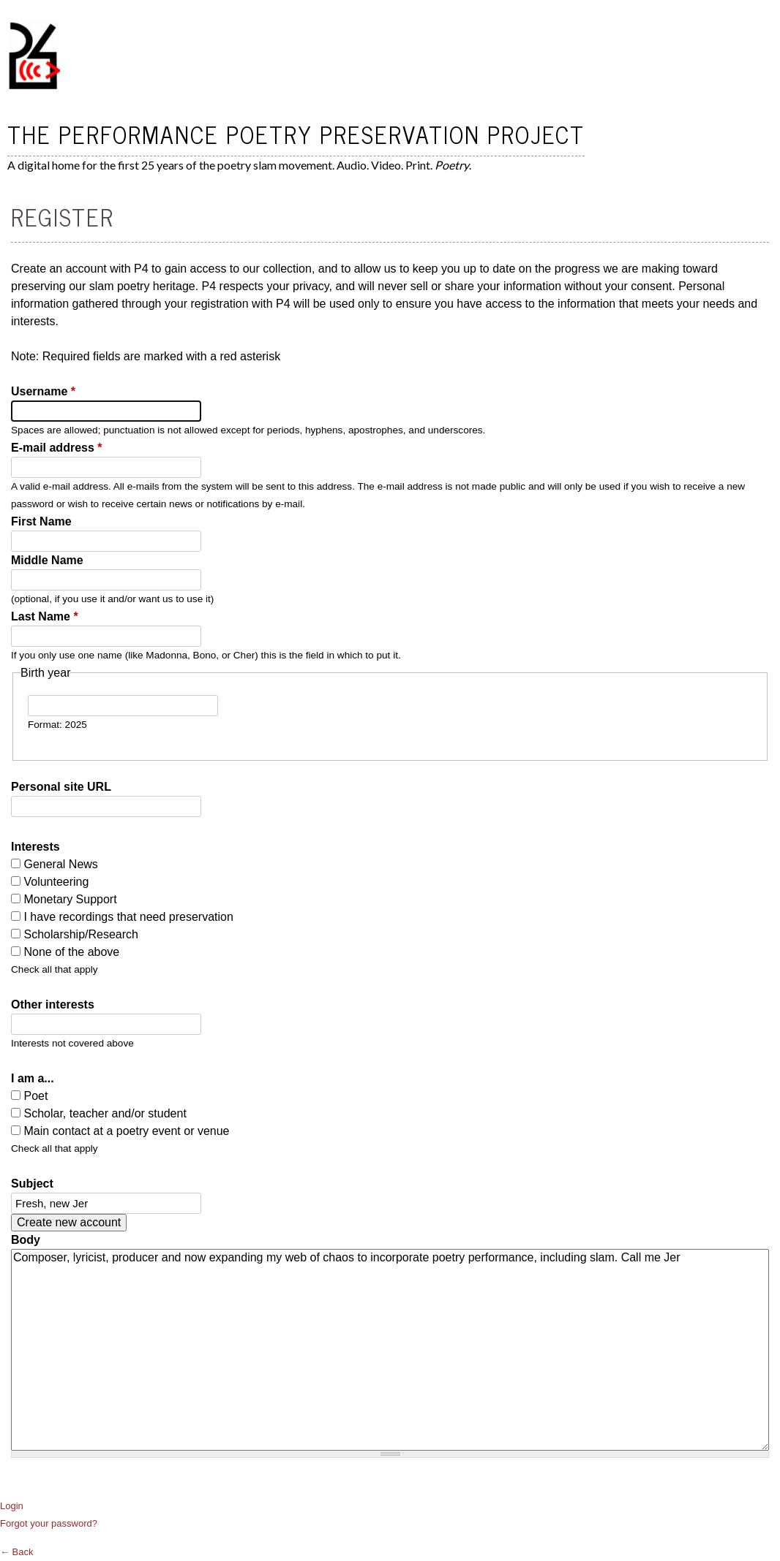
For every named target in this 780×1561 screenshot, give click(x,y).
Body (25, 1240)
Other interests (52, 1004)
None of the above (71, 952)
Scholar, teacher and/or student (104, 1113)
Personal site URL (61, 786)
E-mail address (56, 447)
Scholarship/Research (80, 934)
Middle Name (47, 560)
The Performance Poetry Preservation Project (296, 134)
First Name (41, 521)
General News (60, 864)
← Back (17, 1551)
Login (11, 1505)
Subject (32, 1183)
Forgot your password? (48, 1523)
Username (43, 391)
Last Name (44, 616)
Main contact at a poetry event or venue (126, 1131)
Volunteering (56, 882)
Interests (35, 846)
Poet (35, 1096)
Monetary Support (69, 899)
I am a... (32, 1078)
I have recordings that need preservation (128, 917)
